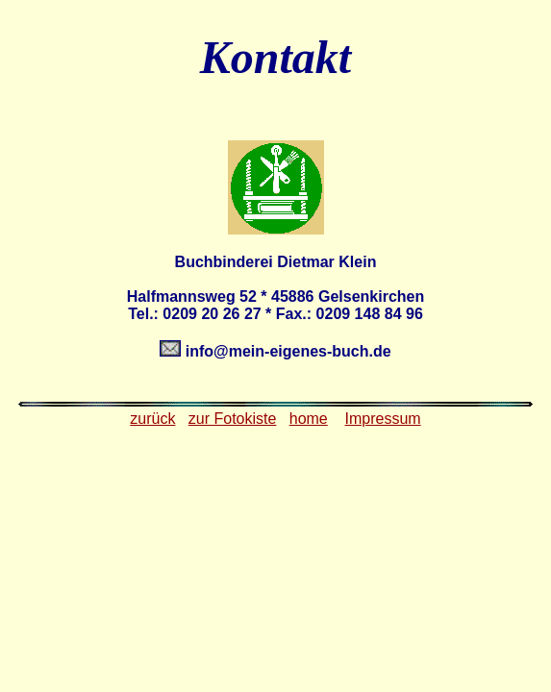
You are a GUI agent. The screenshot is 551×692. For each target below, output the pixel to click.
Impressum (383, 418)
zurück (152, 418)
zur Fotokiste (232, 418)
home (308, 418)
